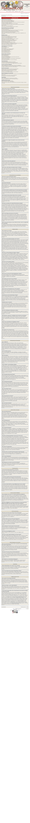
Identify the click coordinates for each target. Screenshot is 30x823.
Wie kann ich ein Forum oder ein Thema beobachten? (9, 75)
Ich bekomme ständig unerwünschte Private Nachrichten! (10, 62)
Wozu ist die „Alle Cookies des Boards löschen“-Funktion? (10, 26)
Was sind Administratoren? (5, 54)
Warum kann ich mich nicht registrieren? (7, 25)
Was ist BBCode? (4, 46)
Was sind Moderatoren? (5, 55)
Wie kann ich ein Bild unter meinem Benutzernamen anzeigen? (10, 31)
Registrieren (16, 11)
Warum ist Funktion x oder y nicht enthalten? (8, 81)
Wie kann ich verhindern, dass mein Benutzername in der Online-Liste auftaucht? (13, 22)
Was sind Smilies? (4, 48)
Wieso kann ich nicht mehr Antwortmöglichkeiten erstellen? (10, 38)
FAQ (7, 11)
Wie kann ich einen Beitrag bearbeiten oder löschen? (9, 36)
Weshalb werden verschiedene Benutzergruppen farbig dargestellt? (11, 58)
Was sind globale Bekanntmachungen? (7, 49)
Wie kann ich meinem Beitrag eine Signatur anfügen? (9, 37)
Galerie (13, 11)
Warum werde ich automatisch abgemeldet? (8, 21)
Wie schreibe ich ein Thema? (6, 35)
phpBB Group (23, 579)
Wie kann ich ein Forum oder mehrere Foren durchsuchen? (10, 68)
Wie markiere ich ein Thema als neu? (7, 44)
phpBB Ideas (20, 587)
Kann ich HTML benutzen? (5, 47)
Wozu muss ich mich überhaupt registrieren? (8, 20)
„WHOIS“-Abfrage (20, 594)
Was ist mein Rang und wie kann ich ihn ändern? (8, 32)
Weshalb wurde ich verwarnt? (6, 41)
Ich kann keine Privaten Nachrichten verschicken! (9, 61)
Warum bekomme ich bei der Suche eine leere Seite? (9, 70)
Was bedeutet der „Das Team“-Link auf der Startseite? (9, 59)
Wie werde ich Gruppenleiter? (6, 57)
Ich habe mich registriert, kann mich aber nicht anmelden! (10, 23)
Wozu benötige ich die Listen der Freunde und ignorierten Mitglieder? (11, 65)
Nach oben (3, 94)
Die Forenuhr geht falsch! (5, 29)
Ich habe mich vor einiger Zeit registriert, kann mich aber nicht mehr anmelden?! (13, 24)
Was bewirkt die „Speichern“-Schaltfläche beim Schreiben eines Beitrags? (12, 43)
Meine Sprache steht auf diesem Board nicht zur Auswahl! (10, 30)
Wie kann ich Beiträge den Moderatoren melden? (8, 42)
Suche (19, 11)
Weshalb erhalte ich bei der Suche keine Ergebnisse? (9, 69)
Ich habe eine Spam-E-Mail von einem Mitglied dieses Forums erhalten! (12, 63)
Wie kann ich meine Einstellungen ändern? (8, 28)
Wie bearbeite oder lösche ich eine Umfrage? (8, 39)
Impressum (9, 11)
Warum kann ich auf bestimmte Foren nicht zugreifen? (9, 40)
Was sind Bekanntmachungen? (6, 50)
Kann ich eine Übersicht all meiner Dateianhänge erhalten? (10, 78)
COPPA (27, 128)
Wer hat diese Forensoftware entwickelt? (7, 80)
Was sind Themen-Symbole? (6, 52)
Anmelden (22, 11)
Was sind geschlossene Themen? (6, 51)
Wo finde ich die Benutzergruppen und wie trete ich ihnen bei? (10, 56)
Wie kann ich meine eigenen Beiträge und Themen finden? (10, 71)
